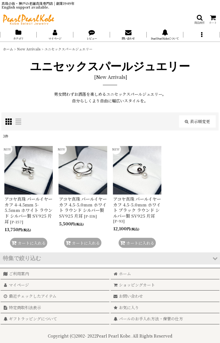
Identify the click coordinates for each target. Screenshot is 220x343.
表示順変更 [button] (197, 121)
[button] (199, 19)
